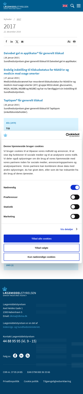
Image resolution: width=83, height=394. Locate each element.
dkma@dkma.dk (18, 316)
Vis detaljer (66, 229)
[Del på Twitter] (16, 41)
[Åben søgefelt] (72, 6)
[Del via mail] (22, 41)
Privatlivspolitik (11, 381)
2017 (19, 19)
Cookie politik (31, 381)
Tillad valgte (41, 247)
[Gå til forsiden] (15, 5)
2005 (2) (10, 265)
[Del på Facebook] (6, 41)
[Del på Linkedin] (11, 41)
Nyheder (8, 19)
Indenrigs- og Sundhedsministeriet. (21, 326)
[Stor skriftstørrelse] (68, 41)
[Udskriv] (74, 41)
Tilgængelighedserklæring (57, 381)
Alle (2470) (11, 122)
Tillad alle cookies (41, 238)
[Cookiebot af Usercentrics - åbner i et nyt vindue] (65, 135)
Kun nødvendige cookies (41, 257)
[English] (65, 5)
